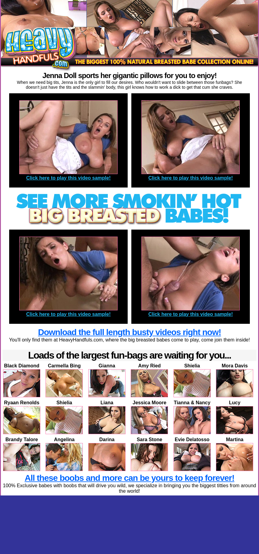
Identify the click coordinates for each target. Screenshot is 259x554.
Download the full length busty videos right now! (129, 332)
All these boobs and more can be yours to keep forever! (130, 478)
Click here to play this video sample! (68, 177)
